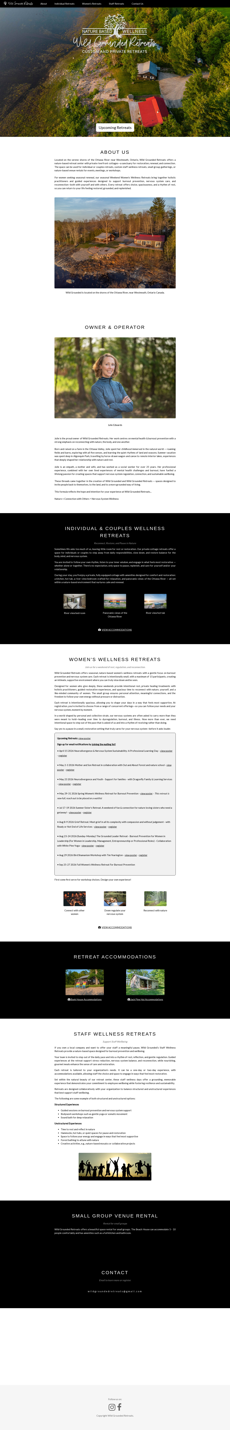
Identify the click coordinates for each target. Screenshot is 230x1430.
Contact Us (137, 3)
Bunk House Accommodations (85, 999)
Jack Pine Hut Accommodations (145, 999)
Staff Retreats (116, 3)
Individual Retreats (64, 3)
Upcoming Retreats (115, 127)
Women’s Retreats (91, 3)
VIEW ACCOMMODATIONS (117, 629)
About (43, 3)
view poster (84, 738)
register (63, 755)
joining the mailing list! (104, 744)
